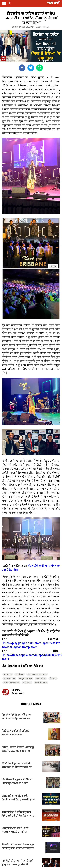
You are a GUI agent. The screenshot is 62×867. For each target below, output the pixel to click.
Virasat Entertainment (37, 674)
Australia (8, 674)
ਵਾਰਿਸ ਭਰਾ (27, 683)
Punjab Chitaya (25, 678)
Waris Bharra (9, 678)
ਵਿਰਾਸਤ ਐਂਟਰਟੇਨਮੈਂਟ (11, 683)
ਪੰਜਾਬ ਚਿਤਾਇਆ (41, 683)
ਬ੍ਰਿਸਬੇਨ (53, 678)
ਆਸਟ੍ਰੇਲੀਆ (41, 678)
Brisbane (19, 674)
